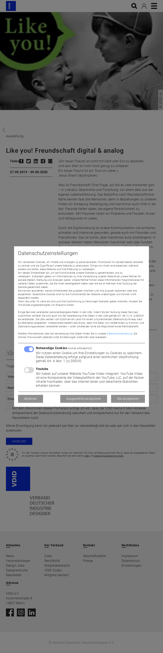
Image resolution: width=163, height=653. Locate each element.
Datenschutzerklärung (119, 333)
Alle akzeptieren (128, 399)
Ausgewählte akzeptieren (83, 399)
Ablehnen (30, 399)
